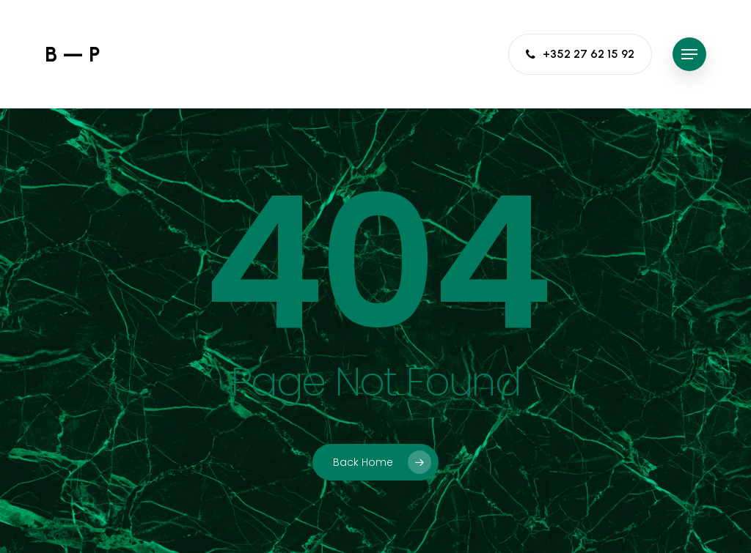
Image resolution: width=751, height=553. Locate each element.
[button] (689, 54)
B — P (72, 54)
